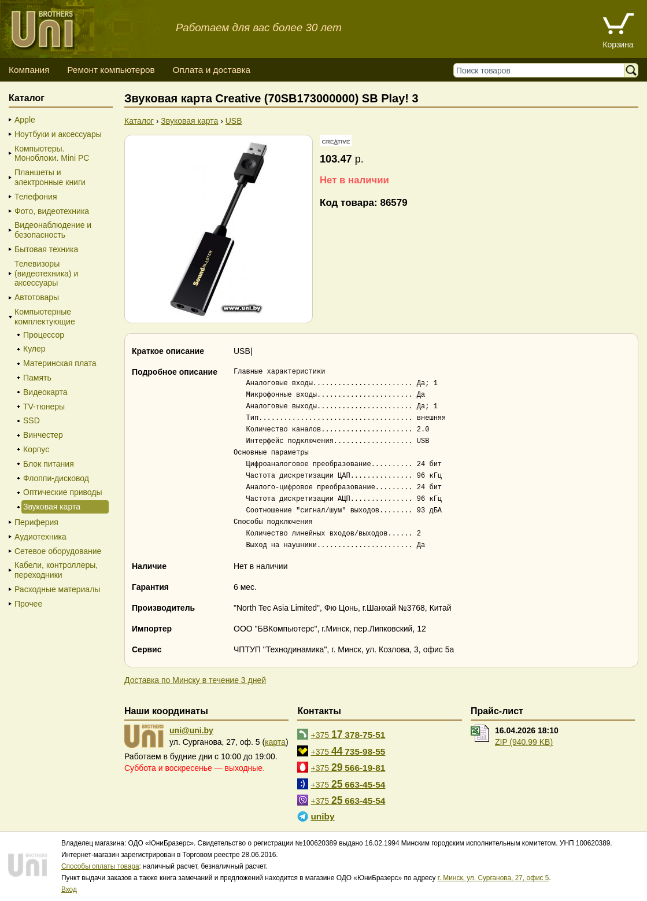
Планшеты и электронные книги (50, 177)
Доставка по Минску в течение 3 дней (195, 680)
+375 (347, 734)
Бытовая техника (46, 249)
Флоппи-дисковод (56, 478)
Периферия (36, 522)
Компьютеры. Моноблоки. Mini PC (51, 153)
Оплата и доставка (211, 70)
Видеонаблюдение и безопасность (52, 229)
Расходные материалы (57, 589)
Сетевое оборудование (57, 551)
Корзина (617, 44)
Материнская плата (60, 363)
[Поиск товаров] (541, 70)
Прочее (28, 603)
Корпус (36, 449)
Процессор (43, 334)
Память (37, 377)
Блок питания (48, 463)
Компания (29, 70)
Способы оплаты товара (100, 866)
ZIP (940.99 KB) (524, 742)
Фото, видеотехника (51, 211)
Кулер (34, 348)
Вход (69, 889)
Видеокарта (45, 392)
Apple (24, 119)
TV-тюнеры (44, 406)
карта (275, 742)
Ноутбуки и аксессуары (58, 134)
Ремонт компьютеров (110, 70)
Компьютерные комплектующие (44, 316)
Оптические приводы (62, 492)
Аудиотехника (40, 536)
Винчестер (43, 435)
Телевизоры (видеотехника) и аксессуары (46, 273)
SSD (31, 420)
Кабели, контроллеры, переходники (56, 569)
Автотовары (36, 297)
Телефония (35, 196)
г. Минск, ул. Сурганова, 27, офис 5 (493, 878)
